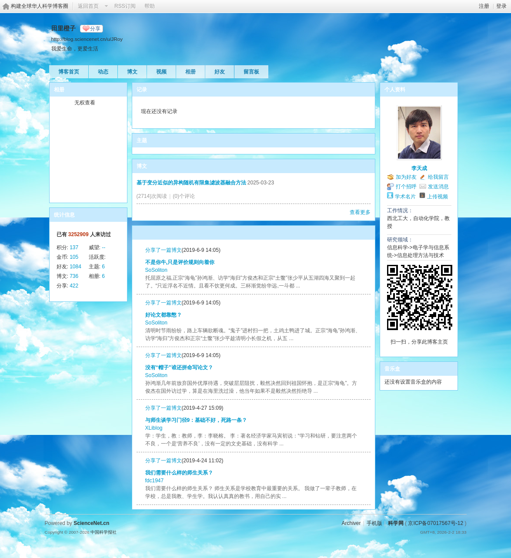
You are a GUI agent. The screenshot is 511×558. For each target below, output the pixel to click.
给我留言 (438, 177)
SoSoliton (156, 270)
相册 (190, 72)
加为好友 (406, 177)
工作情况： (400, 210)
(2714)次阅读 (152, 196)
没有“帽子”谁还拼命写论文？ (179, 367)
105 (74, 257)
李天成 (419, 168)
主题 (142, 140)
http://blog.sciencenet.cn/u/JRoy (87, 39)
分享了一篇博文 (163, 250)
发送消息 (438, 187)
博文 (132, 72)
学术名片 (405, 197)
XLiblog (154, 428)
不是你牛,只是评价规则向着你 (179, 262)
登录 (501, 6)
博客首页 (68, 72)
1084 (75, 267)
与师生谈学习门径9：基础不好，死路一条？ (196, 420)
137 (74, 247)
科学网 (396, 523)
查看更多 (360, 212)
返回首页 (88, 6)
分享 (95, 29)
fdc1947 (154, 481)
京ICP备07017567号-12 (435, 523)
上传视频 (437, 197)
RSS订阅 (125, 6)
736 (74, 276)
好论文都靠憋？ (163, 315)
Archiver (351, 523)
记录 (142, 90)
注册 (484, 6)
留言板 (251, 72)
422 (74, 286)
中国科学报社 (103, 532)
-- (103, 247)
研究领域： (400, 240)
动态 (103, 72)
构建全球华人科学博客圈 (39, 6)
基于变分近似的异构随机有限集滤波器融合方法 (191, 183)
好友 (219, 72)
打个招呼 (406, 187)
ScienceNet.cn (91, 523)
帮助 (149, 6)
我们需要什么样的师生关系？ (179, 473)
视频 (161, 72)
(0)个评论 (184, 196)
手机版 (374, 523)
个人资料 (394, 90)
